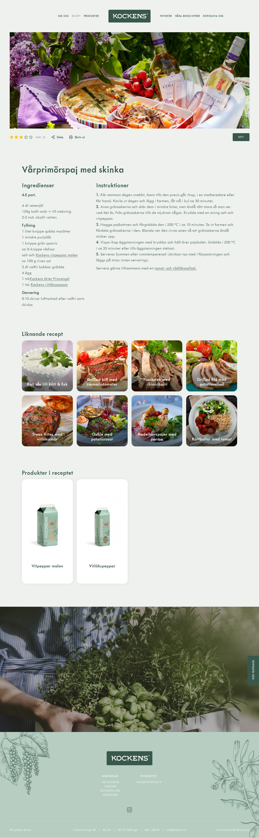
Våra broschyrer (187, 15)
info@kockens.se (176, 830)
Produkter (91, 15)
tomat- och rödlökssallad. (175, 268)
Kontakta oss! (253, 670)
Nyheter (166, 15)
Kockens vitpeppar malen (57, 255)
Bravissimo (243, 830)
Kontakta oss (213, 15)
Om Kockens (110, 782)
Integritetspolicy (148, 782)
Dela (57, 137)
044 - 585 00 (152, 830)
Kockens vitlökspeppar (49, 284)
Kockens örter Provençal (49, 278)
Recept (76, 15)
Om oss (63, 15)
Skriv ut (77, 137)
